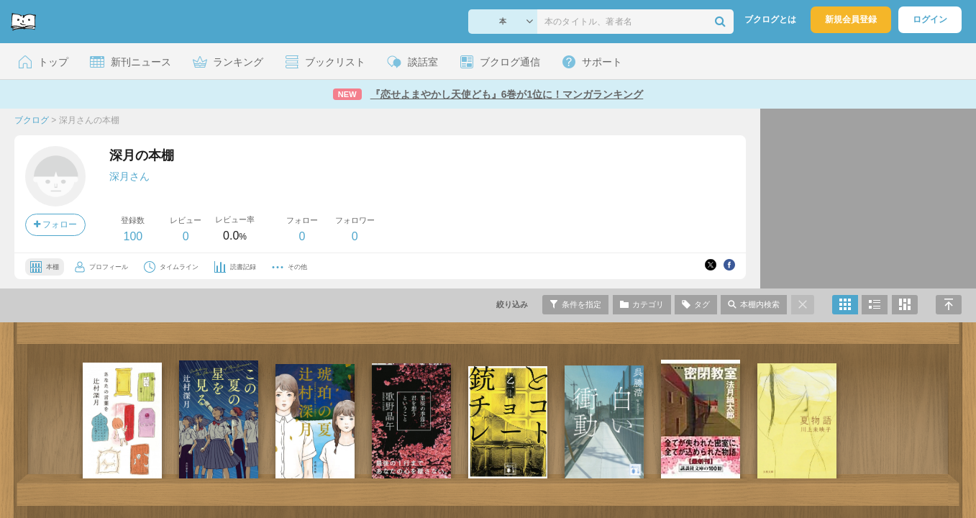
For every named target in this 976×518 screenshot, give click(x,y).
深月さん (129, 176)
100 (132, 236)
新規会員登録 (851, 19)
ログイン (930, 19)
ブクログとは (770, 19)
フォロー (55, 224)
